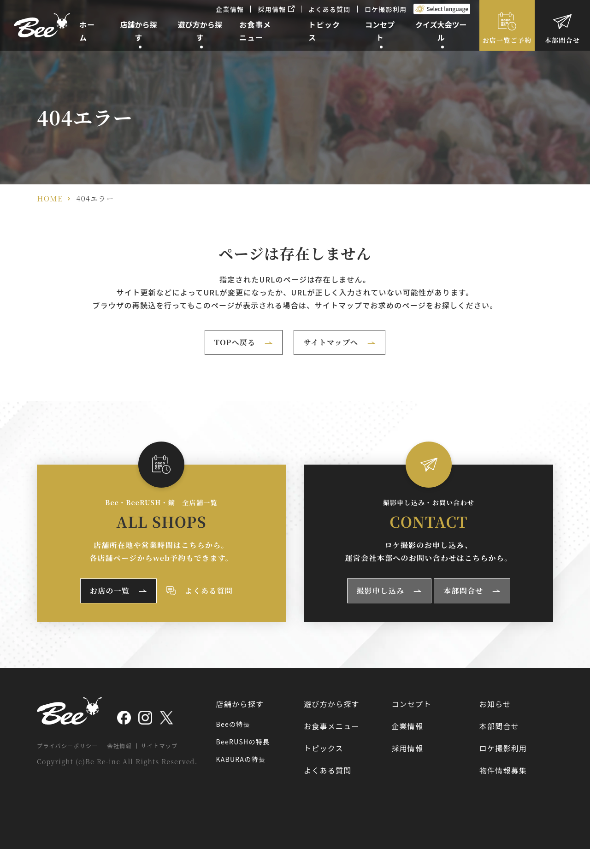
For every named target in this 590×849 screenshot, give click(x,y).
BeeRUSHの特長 (243, 741)
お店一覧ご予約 (507, 40)
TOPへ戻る (235, 342)
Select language (447, 8)
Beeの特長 (233, 724)
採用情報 (276, 9)
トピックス (323, 748)
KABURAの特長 (241, 759)
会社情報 (119, 745)
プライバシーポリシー (67, 745)
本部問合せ (562, 40)
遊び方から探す (332, 703)
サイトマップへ (330, 342)
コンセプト (411, 703)
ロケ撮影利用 (386, 9)
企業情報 (230, 9)
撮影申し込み (381, 590)
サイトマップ (159, 745)
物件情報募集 (503, 770)
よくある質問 (329, 9)
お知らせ (495, 703)
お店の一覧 (110, 590)
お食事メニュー (332, 725)
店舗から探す (240, 703)
